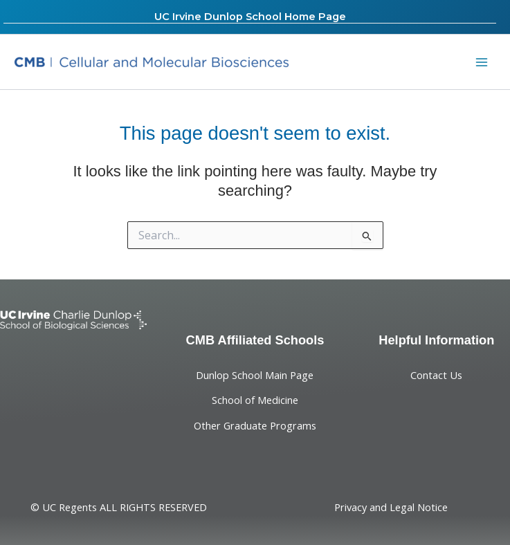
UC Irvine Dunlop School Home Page (250, 16)
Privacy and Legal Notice (391, 507)
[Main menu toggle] (481, 62)
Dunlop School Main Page (254, 375)
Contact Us (436, 375)
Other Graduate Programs (255, 425)
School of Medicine (255, 400)
